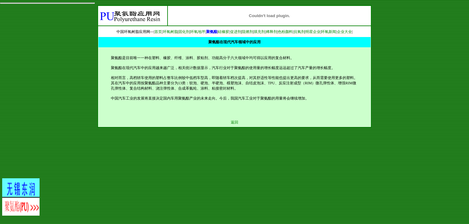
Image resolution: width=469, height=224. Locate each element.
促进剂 (235, 32)
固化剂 (184, 32)
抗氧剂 (299, 32)
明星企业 (313, 32)
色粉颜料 (285, 32)
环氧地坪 (197, 32)
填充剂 (259, 32)
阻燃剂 (247, 32)
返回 (234, 122)
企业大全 (344, 32)
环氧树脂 (170, 32)
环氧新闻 (328, 32)
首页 (158, 32)
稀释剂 (271, 32)
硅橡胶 (223, 32)
